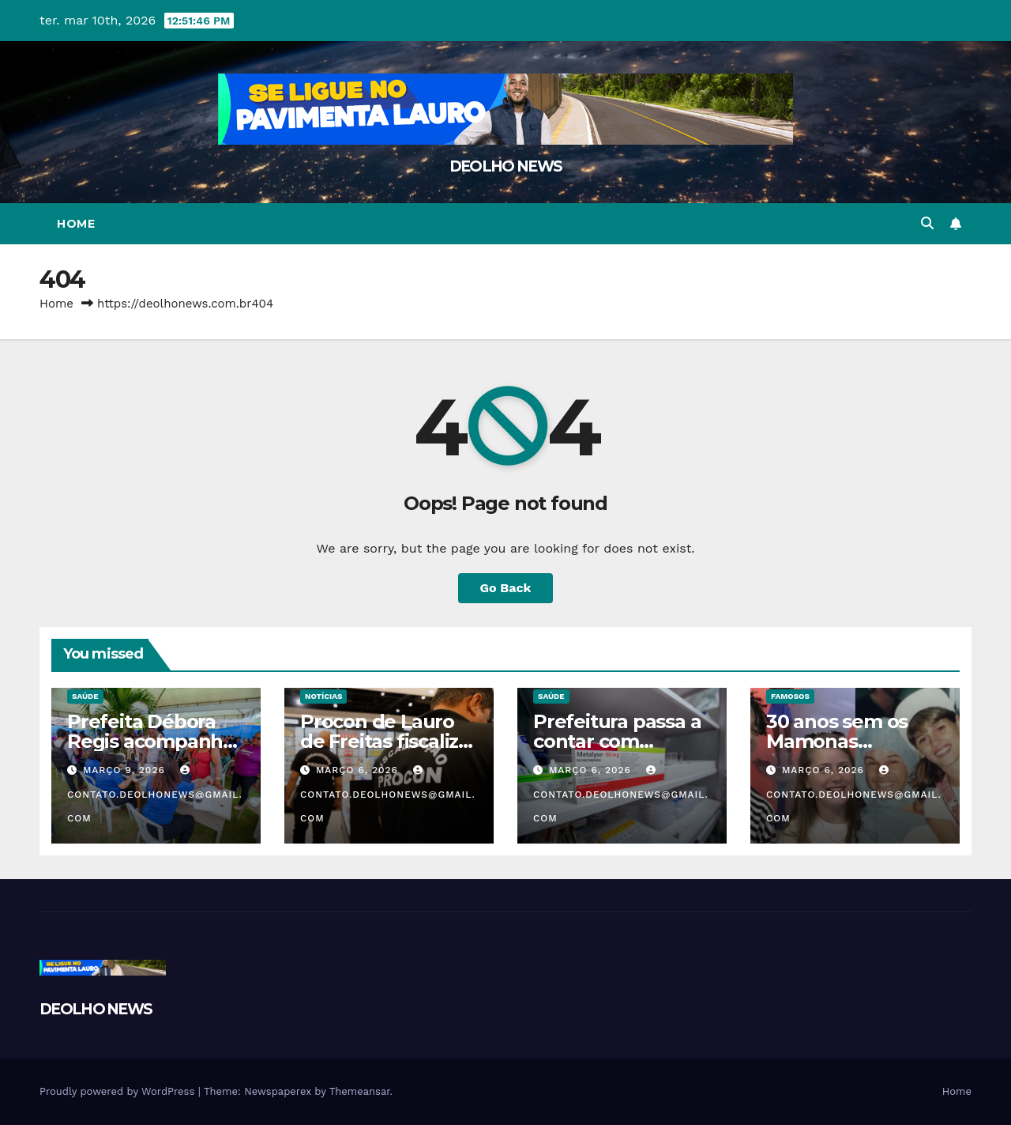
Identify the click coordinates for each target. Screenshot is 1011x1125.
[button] (927, 223)
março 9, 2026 (126, 770)
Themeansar (359, 1091)
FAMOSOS (790, 696)
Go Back (506, 587)
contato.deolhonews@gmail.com (154, 794)
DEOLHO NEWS (505, 166)
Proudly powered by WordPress (118, 1091)
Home (76, 224)
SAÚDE (85, 696)
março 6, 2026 (359, 770)
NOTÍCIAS (323, 696)
